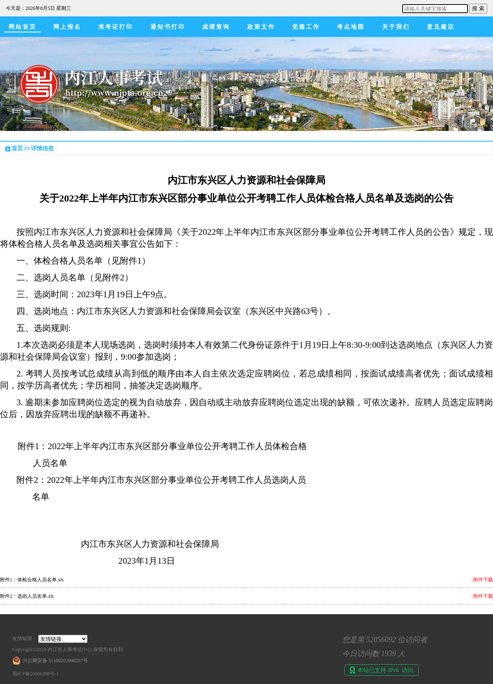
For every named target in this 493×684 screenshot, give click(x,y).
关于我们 (396, 27)
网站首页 (23, 27)
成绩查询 (216, 27)
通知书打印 (167, 27)
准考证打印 (115, 27)
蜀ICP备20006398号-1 (35, 674)
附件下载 (483, 580)
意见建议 (441, 27)
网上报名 (67, 27)
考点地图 (351, 27)
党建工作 (306, 27)
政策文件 (261, 27)
